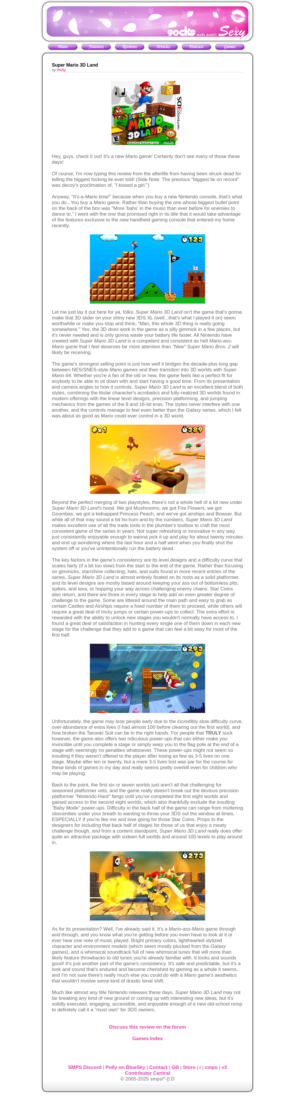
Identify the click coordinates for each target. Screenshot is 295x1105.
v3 (224, 1067)
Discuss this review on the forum (147, 1027)
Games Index (147, 1038)
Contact (158, 1067)
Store (189, 1067)
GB (175, 1067)
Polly (61, 70)
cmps (211, 1067)
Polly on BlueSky (125, 1067)
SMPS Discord (84, 1067)
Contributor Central (147, 1073)
